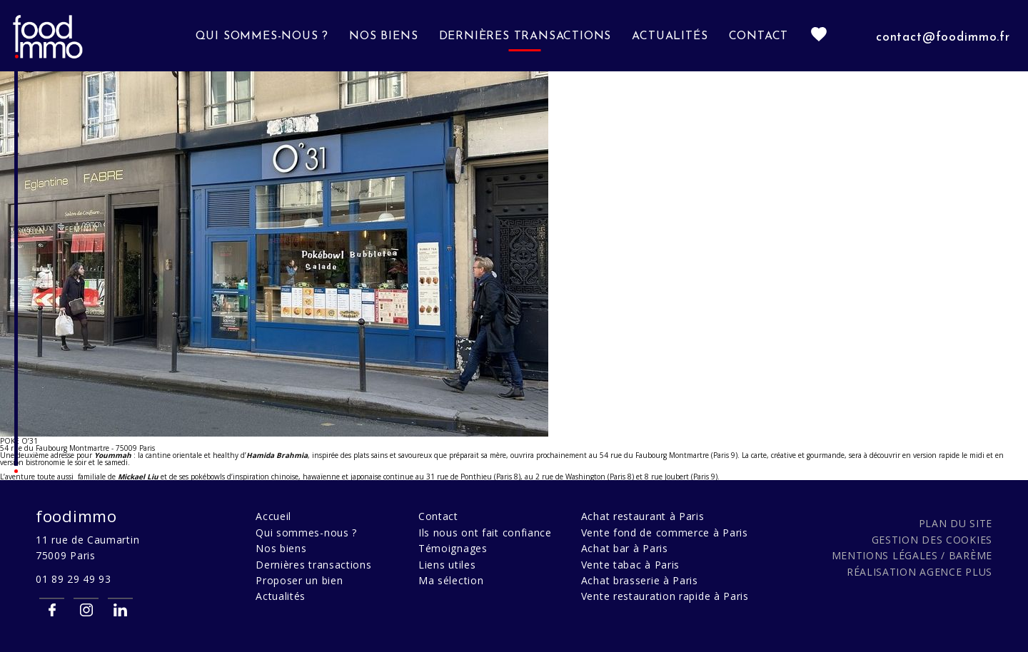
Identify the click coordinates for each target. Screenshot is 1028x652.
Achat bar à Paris (624, 548)
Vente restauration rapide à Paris (665, 596)
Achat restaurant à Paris (643, 516)
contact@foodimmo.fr (943, 37)
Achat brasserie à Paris (639, 580)
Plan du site (955, 523)
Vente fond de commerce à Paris (664, 532)
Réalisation (919, 572)
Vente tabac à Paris (630, 564)
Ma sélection (450, 580)
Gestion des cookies (932, 539)
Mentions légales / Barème (912, 555)
